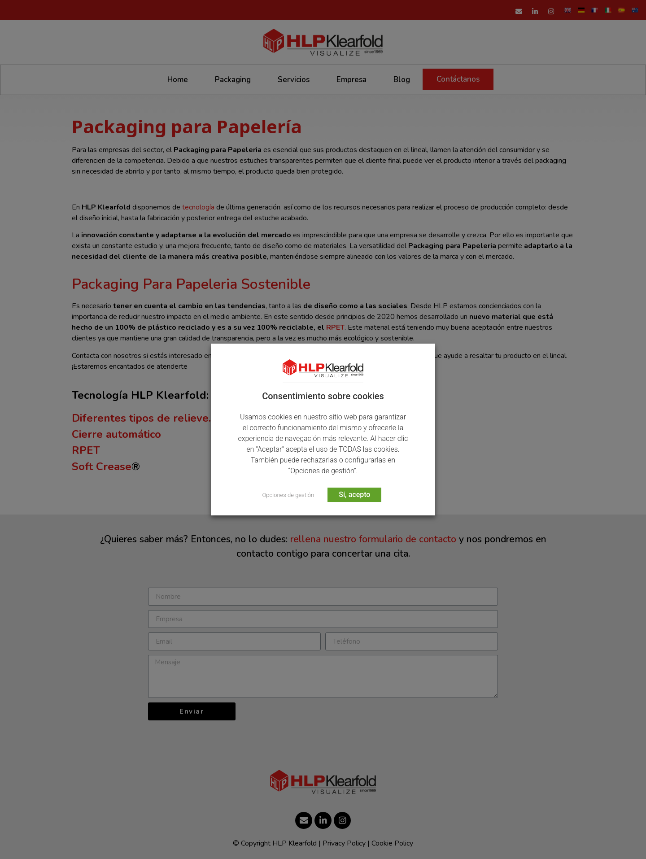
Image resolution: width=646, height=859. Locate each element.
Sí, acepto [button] (354, 494)
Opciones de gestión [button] (288, 495)
